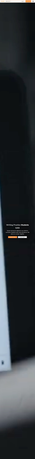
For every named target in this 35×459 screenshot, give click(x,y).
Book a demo (22, 237)
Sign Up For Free (28, 1)
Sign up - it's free (12, 237)
